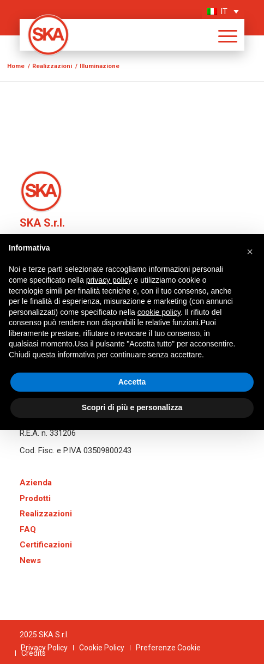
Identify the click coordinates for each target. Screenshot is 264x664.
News (30, 560)
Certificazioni (46, 545)
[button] (250, 251)
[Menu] (222, 35)
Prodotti (35, 498)
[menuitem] (222, 35)
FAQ (28, 529)
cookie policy (159, 312)
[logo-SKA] (111, 35)
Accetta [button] (132, 381)
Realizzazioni (46, 514)
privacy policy (109, 280)
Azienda (36, 483)
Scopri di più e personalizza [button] (132, 407)
